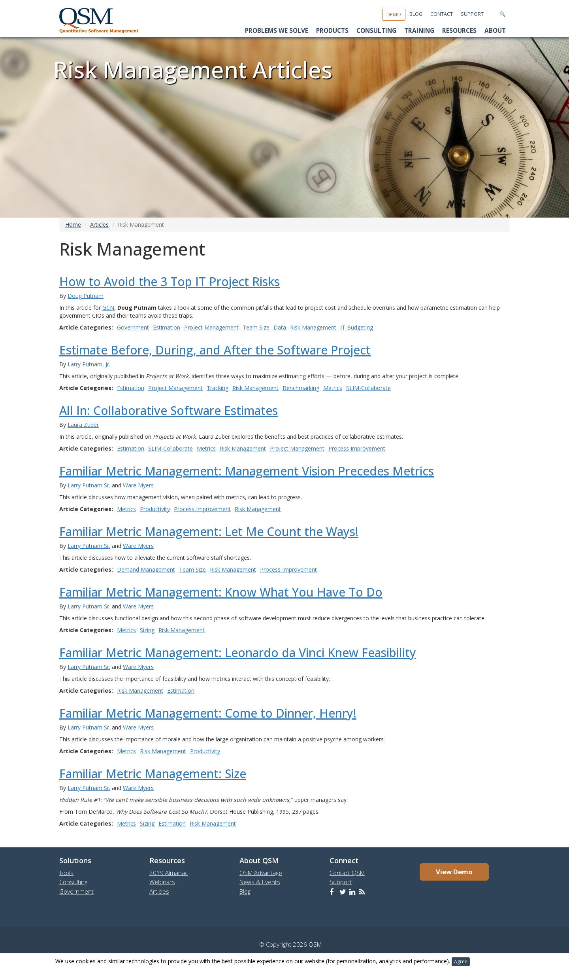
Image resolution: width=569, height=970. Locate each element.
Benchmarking (301, 388)
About (495, 31)
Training (419, 31)
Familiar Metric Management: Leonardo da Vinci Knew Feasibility (237, 652)
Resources (459, 31)
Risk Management (313, 327)
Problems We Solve (276, 31)
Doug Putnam (86, 295)
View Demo (454, 871)
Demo (393, 14)
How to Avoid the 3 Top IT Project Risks (169, 281)
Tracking (217, 388)
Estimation (166, 327)
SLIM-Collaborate (368, 388)
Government (133, 327)
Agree (460, 961)
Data (279, 327)
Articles (99, 224)
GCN (108, 307)
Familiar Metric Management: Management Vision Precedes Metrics (246, 471)
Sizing (147, 630)
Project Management (211, 327)
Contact (441, 14)
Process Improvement (356, 448)
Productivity (155, 509)
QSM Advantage (260, 873)
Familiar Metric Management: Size (152, 773)
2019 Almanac (168, 873)
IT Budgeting (356, 327)
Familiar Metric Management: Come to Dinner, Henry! (207, 713)
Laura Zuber (83, 424)
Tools (66, 873)
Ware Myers (138, 485)
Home (73, 224)
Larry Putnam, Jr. (89, 364)
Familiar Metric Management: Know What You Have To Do (220, 592)
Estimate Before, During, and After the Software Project (215, 350)
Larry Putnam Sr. (89, 485)
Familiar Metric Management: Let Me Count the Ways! (208, 531)
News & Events (259, 882)
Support (472, 14)
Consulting (376, 31)
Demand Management (146, 569)
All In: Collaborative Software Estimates (168, 410)
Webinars (162, 882)
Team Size (256, 327)
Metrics (332, 388)
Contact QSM (347, 873)
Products (332, 31)
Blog (415, 14)
